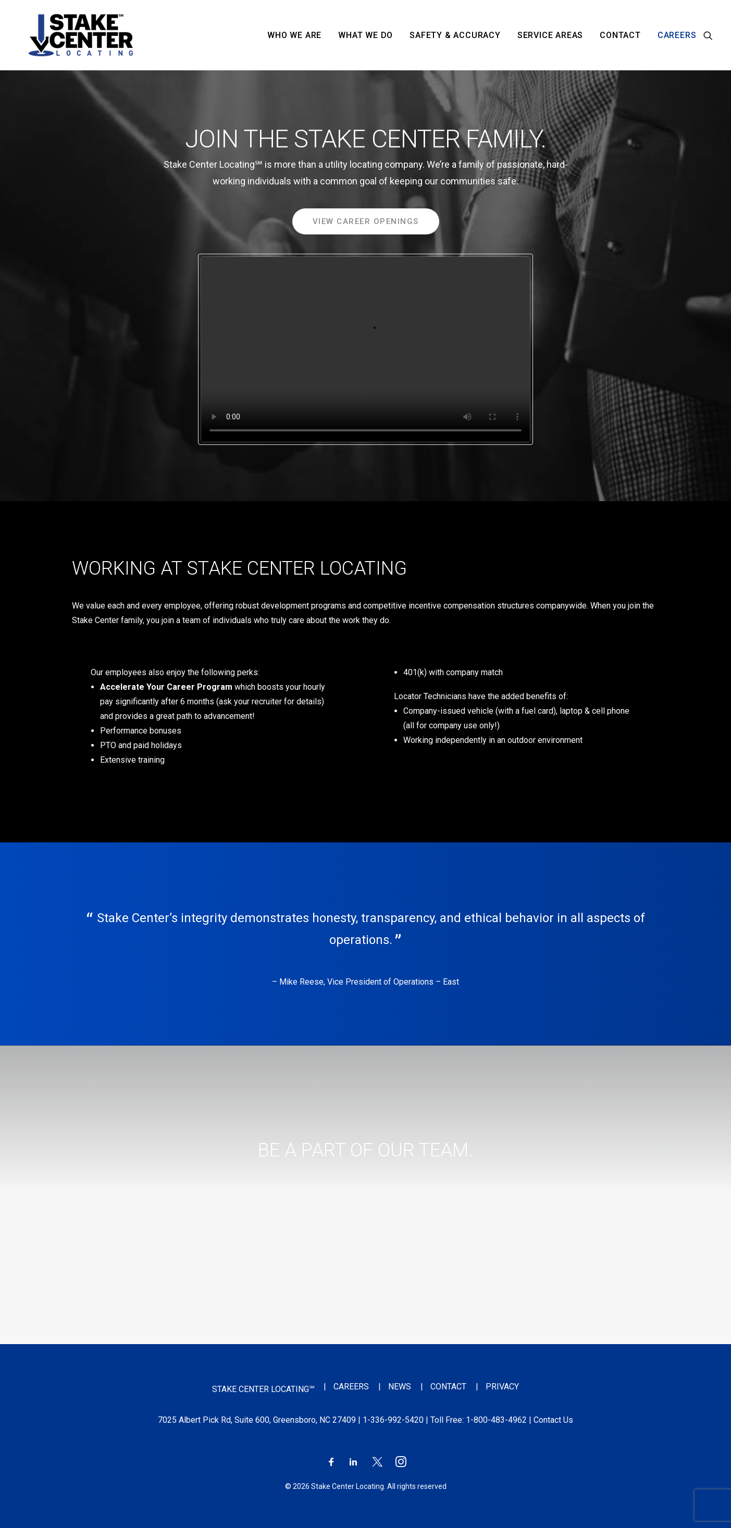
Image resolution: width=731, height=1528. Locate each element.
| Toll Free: (445, 1420)
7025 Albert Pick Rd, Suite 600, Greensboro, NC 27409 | (260, 1420)
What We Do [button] (365, 35)
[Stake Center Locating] (71, 35)
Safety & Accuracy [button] (455, 35)
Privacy (502, 1387)
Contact (620, 35)
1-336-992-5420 (393, 1420)
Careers (677, 35)
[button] (708, 35)
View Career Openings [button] (366, 221)
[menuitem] (294, 35)
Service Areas (550, 35)
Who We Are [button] (294, 35)
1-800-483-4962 (496, 1420)
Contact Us (553, 1420)
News (399, 1387)
